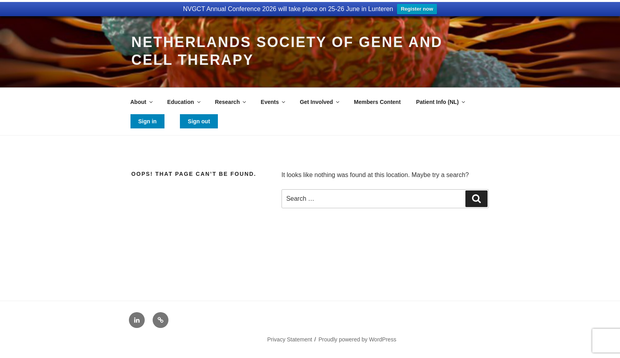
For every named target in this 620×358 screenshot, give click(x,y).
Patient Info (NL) (441, 102)
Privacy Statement (289, 339)
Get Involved (320, 102)
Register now (417, 9)
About (142, 102)
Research (231, 102)
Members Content (377, 102)
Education (184, 102)
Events (273, 102)
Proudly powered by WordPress (358, 339)
